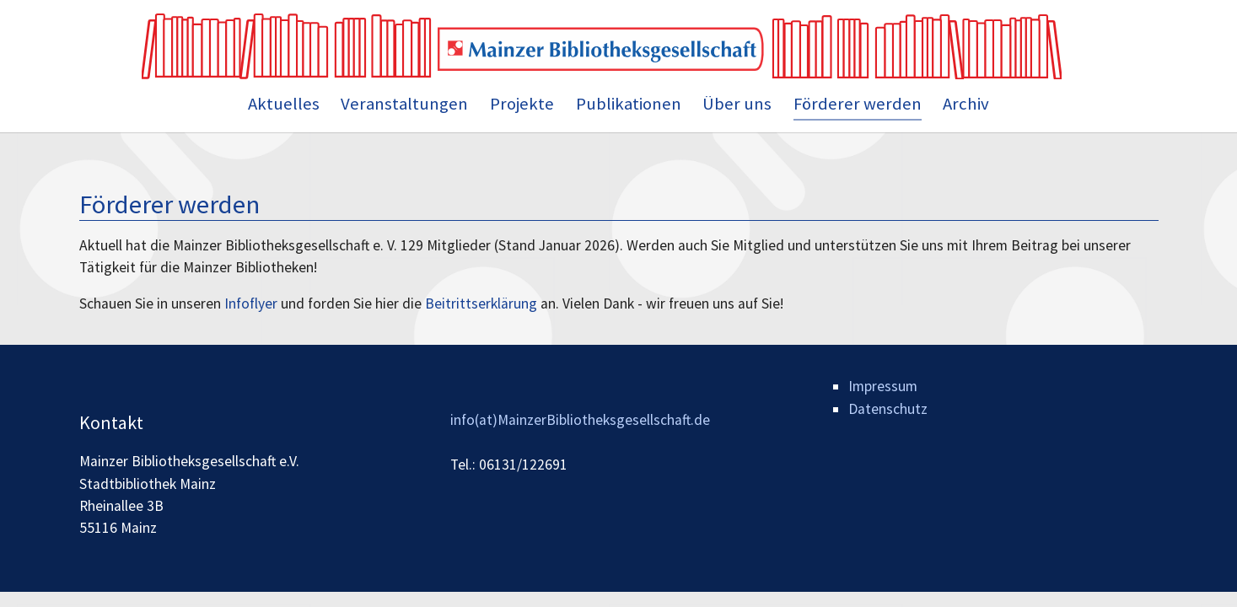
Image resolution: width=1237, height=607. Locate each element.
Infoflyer (250, 303)
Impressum (882, 386)
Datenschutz (888, 409)
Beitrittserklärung (481, 303)
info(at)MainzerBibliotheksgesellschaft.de (580, 420)
